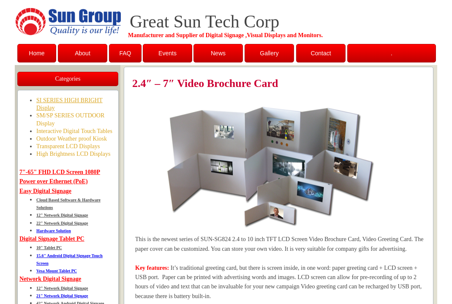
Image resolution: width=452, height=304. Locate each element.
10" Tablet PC (49, 247)
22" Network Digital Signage (62, 223)
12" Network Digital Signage (62, 215)
